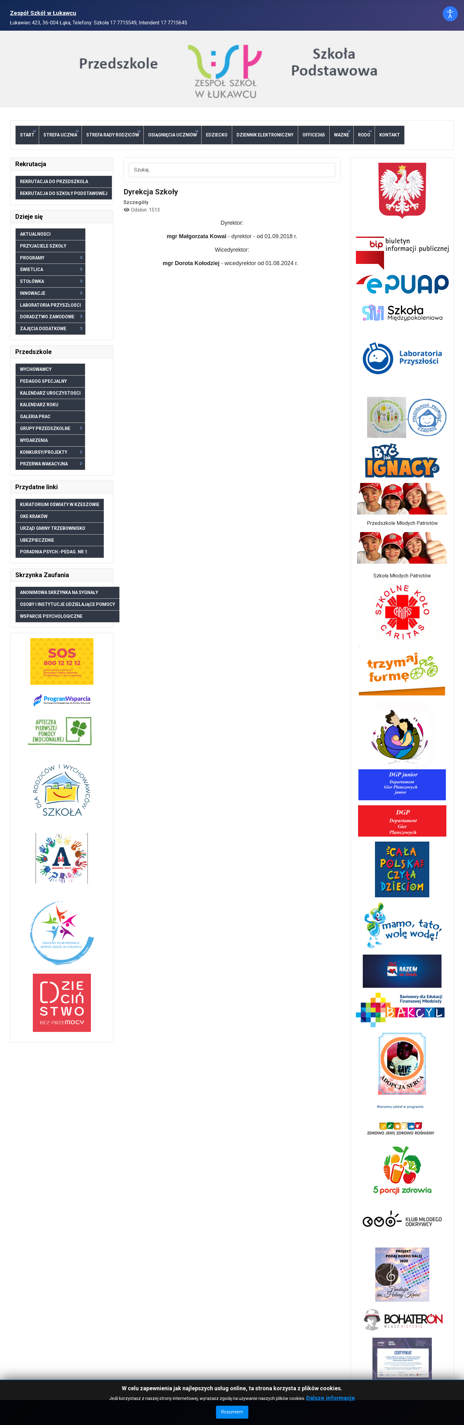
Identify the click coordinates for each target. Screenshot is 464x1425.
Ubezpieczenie (37, 540)
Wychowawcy (36, 369)
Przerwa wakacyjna (51, 463)
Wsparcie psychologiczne (51, 616)
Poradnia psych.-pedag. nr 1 (53, 551)
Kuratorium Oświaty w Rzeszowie (59, 504)
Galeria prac (35, 416)
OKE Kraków (33, 516)
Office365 (313, 134)
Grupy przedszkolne (51, 428)
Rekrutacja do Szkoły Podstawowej (63, 193)
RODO (365, 133)
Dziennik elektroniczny (265, 134)
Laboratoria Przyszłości (50, 305)
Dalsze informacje (330, 1417)
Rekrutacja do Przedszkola (54, 181)
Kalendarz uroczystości (50, 393)
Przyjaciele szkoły (43, 246)
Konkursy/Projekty (51, 452)
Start (28, 133)
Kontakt (389, 134)
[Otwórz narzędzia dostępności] (450, 13)
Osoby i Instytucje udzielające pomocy (67, 604)
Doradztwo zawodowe (51, 316)
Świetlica (51, 269)
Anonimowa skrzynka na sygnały (59, 592)
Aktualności (35, 234)
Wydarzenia (34, 440)
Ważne (342, 133)
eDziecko (216, 134)
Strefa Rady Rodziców (113, 133)
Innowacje (51, 293)
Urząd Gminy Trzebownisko (52, 528)
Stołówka (51, 281)
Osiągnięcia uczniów (173, 133)
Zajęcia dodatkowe (51, 328)
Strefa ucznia (60, 133)
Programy (51, 257)
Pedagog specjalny (43, 381)
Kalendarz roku (39, 404)
